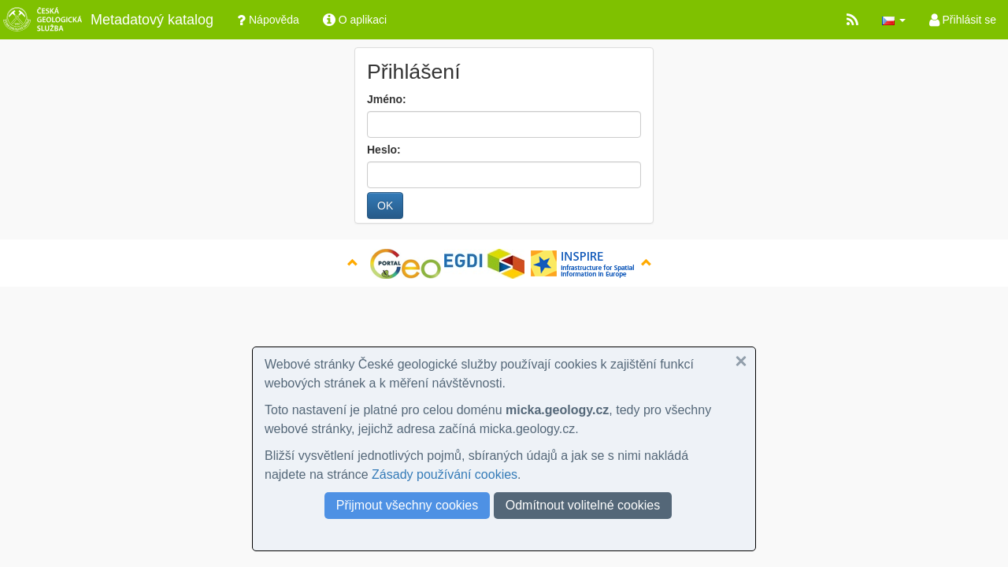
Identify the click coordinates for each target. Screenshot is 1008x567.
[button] (893, 19)
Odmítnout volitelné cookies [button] (583, 505)
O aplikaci (355, 19)
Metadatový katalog (106, 19)
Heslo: (384, 149)
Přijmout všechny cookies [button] (407, 505)
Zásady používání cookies (444, 474)
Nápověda (268, 19)
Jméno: (386, 99)
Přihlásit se (962, 19)
